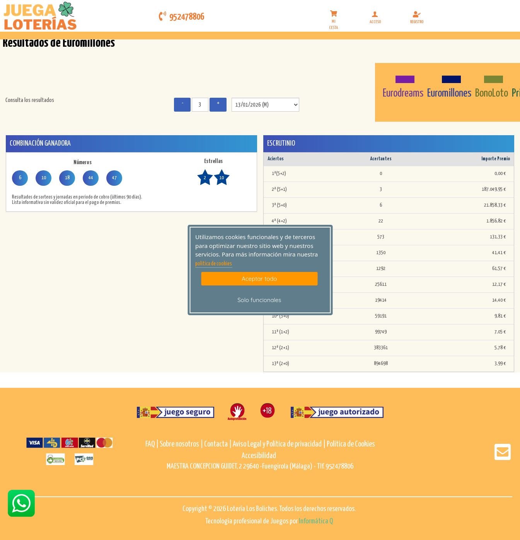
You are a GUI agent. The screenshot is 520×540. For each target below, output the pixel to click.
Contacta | (218, 444)
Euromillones (449, 93)
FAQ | (152, 444)
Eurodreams (403, 93)
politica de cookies (213, 264)
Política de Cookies (351, 444)
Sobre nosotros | (181, 444)
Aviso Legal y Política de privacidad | (280, 444)
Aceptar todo (259, 278)
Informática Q (316, 521)
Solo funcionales (259, 300)
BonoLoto (491, 93)
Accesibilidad (259, 456)
